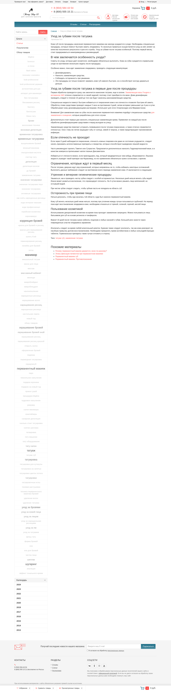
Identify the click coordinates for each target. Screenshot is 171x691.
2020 (19, 603)
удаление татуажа (31, 503)
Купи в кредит (84, 2)
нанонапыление (31, 291)
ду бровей (31, 171)
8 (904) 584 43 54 (63, 7)
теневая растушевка (31, 487)
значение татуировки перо (31, 184)
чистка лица (31, 555)
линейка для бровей (31, 246)
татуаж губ (31, 455)
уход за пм (31, 528)
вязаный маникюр (31, 148)
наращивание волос (31, 300)
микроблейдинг (31, 282)
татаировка (31, 432)
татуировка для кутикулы (31, 464)
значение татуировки (31, 180)
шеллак (31, 559)
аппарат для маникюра (31, 93)
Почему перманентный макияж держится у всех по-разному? (81, 251)
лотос (31, 250)
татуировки (31, 478)
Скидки (65, 2)
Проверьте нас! (20, 2)
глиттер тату (31, 157)
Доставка (49, 2)
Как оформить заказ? (36, 2)
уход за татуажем (31, 532)
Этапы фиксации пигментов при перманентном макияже (79, 254)
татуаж (31, 450)
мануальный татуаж (31, 259)
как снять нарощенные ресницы (31, 198)
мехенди (31, 278)
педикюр (31, 355)
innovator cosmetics (31, 75)
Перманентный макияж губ (66, 256)
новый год (31, 319)
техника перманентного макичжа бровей (31, 492)
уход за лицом (31, 516)
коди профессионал (31, 207)
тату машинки (31, 437)
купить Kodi (31, 237)
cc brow (31, 66)
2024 (19, 585)
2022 (19, 594)
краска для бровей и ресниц (31, 225)
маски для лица (31, 264)
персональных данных (115, 651)
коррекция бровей (31, 220)
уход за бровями (31, 507)
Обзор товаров (23, 52)
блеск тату (31, 116)
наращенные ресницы (31, 296)
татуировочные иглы (31, 482)
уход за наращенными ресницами (31, 522)
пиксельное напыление (31, 378)
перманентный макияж (31, 368)
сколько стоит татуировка (31, 423)
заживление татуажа (31, 175)
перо (31, 373)
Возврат (73, 2)
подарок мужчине (31, 382)
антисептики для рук (31, 89)
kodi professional (31, 80)
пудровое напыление (31, 400)
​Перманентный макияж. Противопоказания (73, 259)
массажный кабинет (31, 273)
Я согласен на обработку (105, 651)
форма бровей (31, 541)
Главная (54, 31)
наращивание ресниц (31, 305)
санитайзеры (31, 414)
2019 (19, 607)
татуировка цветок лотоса (31, 473)
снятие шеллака (31, 428)
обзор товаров (31, 323)
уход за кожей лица (31, 512)
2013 (19, 630)
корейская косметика (31, 212)
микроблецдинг (31, 287)
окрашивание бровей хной (31, 332)
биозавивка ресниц (31, 102)
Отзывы (73, 24)
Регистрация (152, 2)
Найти (43, 32)
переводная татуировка (31, 359)
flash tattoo (31, 71)
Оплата (58, 2)
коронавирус (31, 216)
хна (31, 546)
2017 (19, 612)
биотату (31, 107)
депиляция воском (31, 166)
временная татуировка (31, 134)
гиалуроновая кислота (31, 152)
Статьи (83, 24)
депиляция (31, 161)
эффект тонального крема (31, 573)
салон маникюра (31, 410)
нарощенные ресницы (31, 309)
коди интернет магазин (31, 203)
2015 (19, 621)
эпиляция (31, 569)
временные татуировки (31, 138)
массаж (31, 268)
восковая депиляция (31, 130)
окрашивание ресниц (31, 337)
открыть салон (31, 346)
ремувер (31, 405)
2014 (19, 626)
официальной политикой (108, 673)
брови (31, 120)
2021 (19, 598)
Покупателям (22, 48)
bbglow (31, 57)
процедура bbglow (31, 396)
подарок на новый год (31, 387)
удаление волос (31, 498)
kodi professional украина (31, 84)
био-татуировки (31, 98)
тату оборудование (31, 441)
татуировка (31, 459)
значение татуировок (31, 189)
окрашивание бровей (31, 327)
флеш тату (31, 537)
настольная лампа (31, 314)
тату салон (31, 446)
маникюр (31, 254)
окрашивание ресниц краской (31, 341)
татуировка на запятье (31, 469)
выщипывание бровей (31, 143)
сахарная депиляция (31, 419)
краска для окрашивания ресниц (31, 231)
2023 (19, 589)
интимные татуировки (31, 193)
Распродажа (94, 24)
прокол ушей (31, 391)
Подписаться (148, 646)
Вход (141, 2)
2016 (19, 616)
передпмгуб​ (31, 364)
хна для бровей (31, 550)
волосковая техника (31, 125)
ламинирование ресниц (31, 241)
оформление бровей (31, 350)
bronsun (31, 61)
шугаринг (31, 564)
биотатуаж (31, 112)
